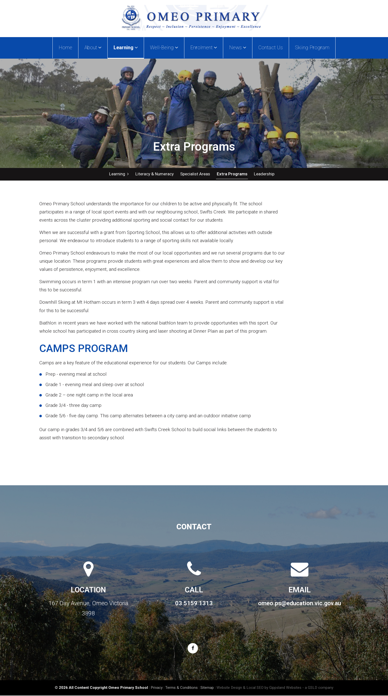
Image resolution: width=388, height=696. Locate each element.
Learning (119, 174)
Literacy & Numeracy (154, 174)
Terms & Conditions (181, 688)
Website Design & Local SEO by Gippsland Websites (259, 688)
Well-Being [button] (164, 47)
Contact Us (270, 47)
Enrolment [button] (203, 47)
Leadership (263, 174)
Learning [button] (126, 47)
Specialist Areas (195, 174)
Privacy (157, 688)
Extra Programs (231, 174)
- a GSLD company (317, 688)
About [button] (92, 47)
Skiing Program (312, 47)
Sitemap (207, 688)
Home (65, 47)
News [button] (237, 47)
